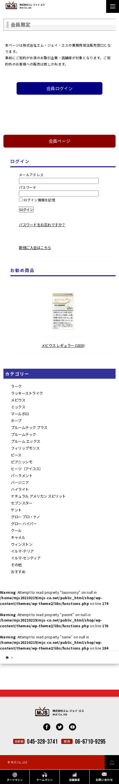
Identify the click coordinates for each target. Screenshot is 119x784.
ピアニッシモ (21, 462)
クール (16, 530)
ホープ (16, 420)
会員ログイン (59, 88)
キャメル (18, 537)
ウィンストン (21, 544)
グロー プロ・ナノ (25, 516)
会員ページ (60, 141)
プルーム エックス (25, 441)
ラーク (16, 386)
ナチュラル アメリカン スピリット (38, 496)
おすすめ (18, 571)
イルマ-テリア (22, 551)
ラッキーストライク (27, 393)
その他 (16, 564)
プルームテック (23, 434)
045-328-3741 (42, 742)
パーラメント (21, 475)
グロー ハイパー (24, 523)
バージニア (20, 482)
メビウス (18, 400)
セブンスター (21, 503)
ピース (16, 455)
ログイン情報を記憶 (37, 199)
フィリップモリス (25, 448)
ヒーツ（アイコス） (27, 468)
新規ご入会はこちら (35, 247)
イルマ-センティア (26, 558)
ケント (16, 510)
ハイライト (20, 489)
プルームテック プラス (29, 427)
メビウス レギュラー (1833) (63, 345)
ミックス (18, 407)
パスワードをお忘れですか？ (42, 224)
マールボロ (20, 413)
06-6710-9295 (90, 742)
